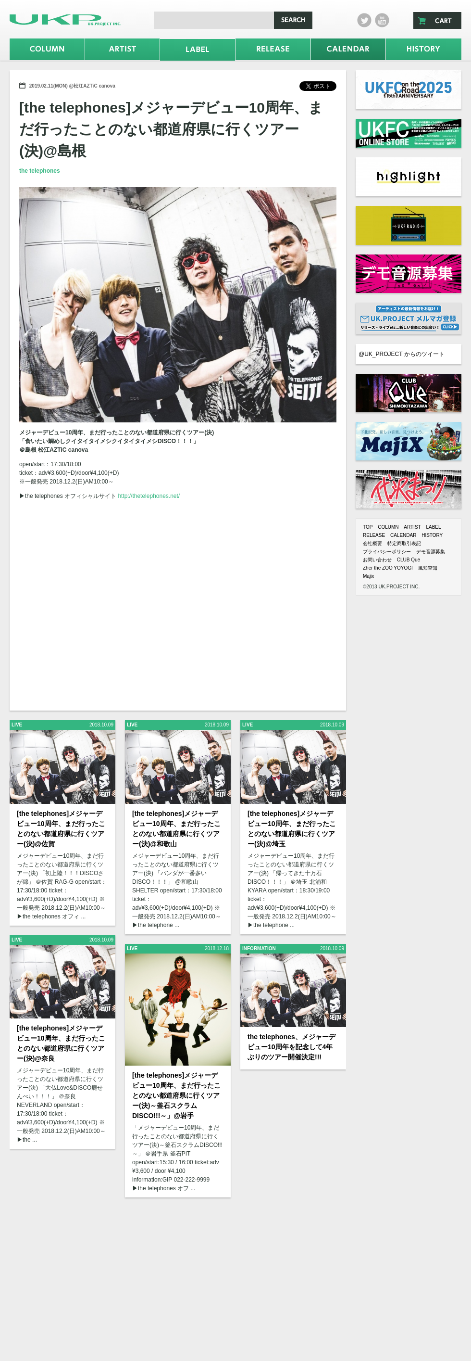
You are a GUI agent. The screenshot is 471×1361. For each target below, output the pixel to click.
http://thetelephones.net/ (149, 496)
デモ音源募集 (430, 551)
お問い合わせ (377, 559)
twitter (364, 20)
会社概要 (372, 543)
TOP (367, 527)
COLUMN (388, 527)
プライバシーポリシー (387, 551)
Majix (368, 576)
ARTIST (412, 527)
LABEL (433, 527)
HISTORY (432, 535)
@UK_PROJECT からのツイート (402, 354)
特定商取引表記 (404, 543)
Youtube (382, 20)
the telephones (39, 170)
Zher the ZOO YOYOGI (388, 568)
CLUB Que (408, 559)
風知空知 (427, 568)
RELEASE (374, 535)
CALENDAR (403, 535)
